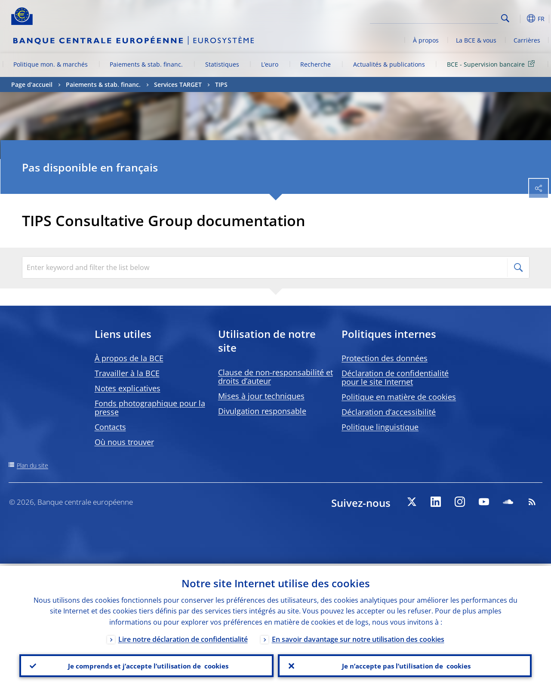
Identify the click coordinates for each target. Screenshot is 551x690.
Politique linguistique (380, 427)
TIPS (221, 84)
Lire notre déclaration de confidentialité (183, 637)
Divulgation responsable (262, 411)
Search (505, 18)
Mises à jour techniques (261, 396)
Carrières (527, 40)
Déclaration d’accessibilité (389, 412)
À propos (426, 40)
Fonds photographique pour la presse (150, 407)
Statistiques (222, 64)
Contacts (110, 427)
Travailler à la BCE (127, 373)
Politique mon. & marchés (50, 64)
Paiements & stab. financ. (146, 64)
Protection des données (385, 358)
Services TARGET (178, 84)
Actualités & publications (389, 64)
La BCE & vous (476, 40)
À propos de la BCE (129, 358)
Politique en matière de (399, 397)
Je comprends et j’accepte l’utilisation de (146, 664)
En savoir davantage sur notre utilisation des (358, 637)
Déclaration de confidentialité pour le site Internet (395, 377)
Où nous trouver (124, 442)
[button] (519, 18)
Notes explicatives (127, 388)
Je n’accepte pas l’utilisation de (405, 664)
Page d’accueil (31, 84)
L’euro (269, 64)
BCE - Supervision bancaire (492, 63)
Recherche (315, 64)
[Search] (455, 17)
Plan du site (32, 465)
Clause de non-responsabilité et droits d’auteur (275, 376)
